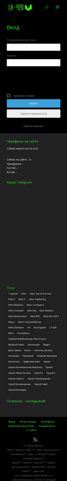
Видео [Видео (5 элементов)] (46, 344)
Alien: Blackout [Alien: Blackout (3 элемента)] (15, 304)
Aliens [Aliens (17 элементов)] (11, 322)
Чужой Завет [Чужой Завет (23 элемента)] (41, 384)
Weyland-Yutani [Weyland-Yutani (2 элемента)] (16, 344)
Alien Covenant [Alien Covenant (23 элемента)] (15, 310)
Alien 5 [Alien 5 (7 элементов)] (22, 299)
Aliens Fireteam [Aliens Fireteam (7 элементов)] (16, 327)
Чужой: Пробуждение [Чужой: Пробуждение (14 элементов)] (39, 378)
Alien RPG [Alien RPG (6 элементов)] (35, 316)
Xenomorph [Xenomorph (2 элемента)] (34, 344)
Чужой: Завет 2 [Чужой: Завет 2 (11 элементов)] (16, 378)
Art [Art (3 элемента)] (28, 327)
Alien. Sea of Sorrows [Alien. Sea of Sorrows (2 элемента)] (40, 293)
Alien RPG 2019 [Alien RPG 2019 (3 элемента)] (51, 316)
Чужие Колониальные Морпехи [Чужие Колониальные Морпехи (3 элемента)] (25, 367)
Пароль (12, 55)
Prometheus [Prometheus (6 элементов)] (23, 333)
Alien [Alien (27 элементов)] (23, 293)
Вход (12, 421)
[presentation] (34, 81)
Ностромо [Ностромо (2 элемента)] (13, 355)
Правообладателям (21, 426)
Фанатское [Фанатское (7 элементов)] (14, 361)
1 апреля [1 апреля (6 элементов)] (13, 293)
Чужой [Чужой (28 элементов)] (49, 367)
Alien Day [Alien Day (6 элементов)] (31, 310)
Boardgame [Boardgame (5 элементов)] (40, 327)
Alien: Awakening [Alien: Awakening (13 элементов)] (37, 299)
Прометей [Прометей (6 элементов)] (28, 355)
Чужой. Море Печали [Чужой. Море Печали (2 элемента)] (19, 372)
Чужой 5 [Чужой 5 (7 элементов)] (50, 372)
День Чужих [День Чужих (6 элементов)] (14, 350)
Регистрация (28, 421)
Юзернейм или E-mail (21, 40)
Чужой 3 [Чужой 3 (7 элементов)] (38, 372)
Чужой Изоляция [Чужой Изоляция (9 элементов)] (17, 389)
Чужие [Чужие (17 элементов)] (46, 361)
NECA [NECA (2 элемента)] (11, 333)
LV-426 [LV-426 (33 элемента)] (53, 327)
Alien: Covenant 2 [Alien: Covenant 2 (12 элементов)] (35, 304)
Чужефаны (48, 421)
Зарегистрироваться (33, 113)
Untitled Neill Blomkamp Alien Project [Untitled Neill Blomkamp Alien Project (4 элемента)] (27, 338)
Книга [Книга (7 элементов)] (27, 350)
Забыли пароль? (33, 126)
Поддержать (47, 426)
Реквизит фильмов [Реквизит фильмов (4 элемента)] (47, 355)
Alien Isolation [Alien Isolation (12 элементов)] (46, 310)
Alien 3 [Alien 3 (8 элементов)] (11, 299)
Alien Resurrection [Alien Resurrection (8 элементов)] (17, 316)
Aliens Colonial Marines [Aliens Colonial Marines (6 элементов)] (29, 322)
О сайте (31, 430)
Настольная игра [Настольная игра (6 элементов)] (43, 350)
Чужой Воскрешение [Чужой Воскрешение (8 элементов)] (19, 384)
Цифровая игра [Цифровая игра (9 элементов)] (31, 361)
